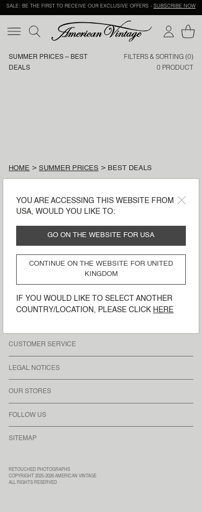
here (163, 310)
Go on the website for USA (101, 235)
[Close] (181, 200)
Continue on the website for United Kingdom (101, 269)
